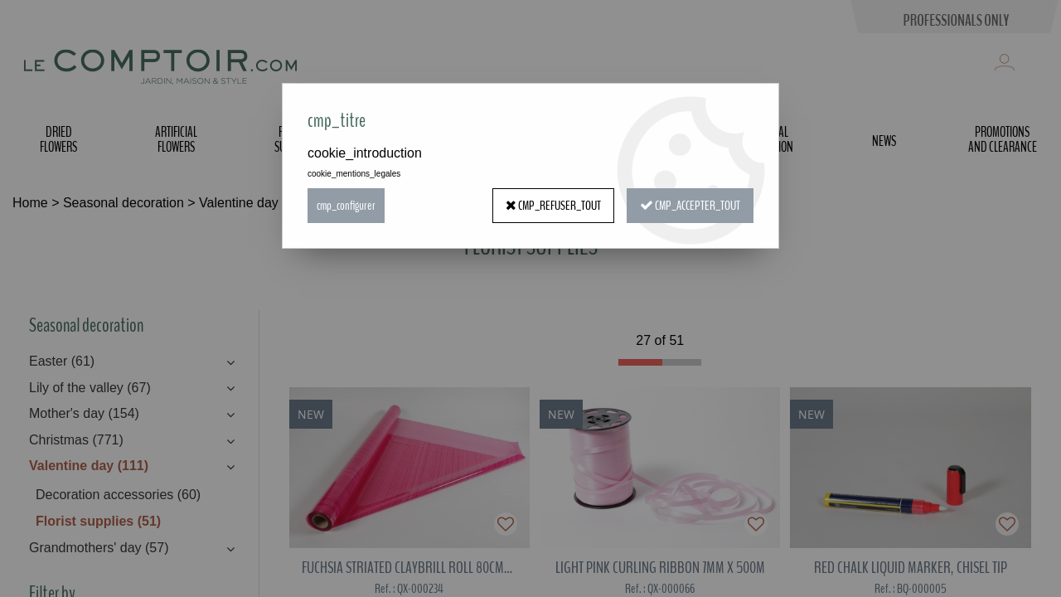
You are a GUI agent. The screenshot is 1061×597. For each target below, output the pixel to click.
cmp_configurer (346, 206)
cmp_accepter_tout (690, 206)
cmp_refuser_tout (553, 206)
